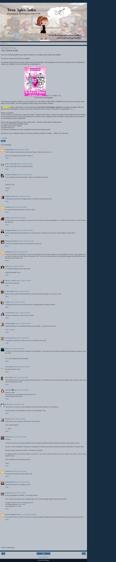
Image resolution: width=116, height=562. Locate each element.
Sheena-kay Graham (11, 241)
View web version (43, 557)
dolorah (7, 419)
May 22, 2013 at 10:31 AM (19, 207)
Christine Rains (10, 312)
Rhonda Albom (9, 482)
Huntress (8, 492)
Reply (7, 158)
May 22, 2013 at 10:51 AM (17, 218)
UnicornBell (18, 506)
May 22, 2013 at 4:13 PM (22, 312)
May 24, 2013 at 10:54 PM (18, 437)
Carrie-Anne (9, 338)
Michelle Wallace (10, 323)
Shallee (7, 302)
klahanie (8, 437)
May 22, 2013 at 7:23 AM (22, 149)
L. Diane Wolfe (9, 291)
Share (3, 141)
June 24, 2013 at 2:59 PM (28, 514)
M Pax (7, 404)
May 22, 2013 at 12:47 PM (19, 252)
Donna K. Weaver (10, 280)
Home (43, 553)
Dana (6, 266)
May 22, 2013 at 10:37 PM (20, 338)
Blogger (47, 560)
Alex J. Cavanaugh (11, 164)
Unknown (8, 207)
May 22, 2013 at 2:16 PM (16, 266)
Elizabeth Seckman (11, 230)
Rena (6, 348)
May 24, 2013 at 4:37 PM (17, 404)
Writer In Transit (9, 329)
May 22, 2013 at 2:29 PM (23, 280)
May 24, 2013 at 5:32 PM (18, 419)
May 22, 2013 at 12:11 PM (25, 241)
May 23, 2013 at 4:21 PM (21, 377)
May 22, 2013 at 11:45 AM (25, 230)
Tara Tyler (8, 390)
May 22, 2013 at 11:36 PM (16, 348)
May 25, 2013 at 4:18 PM (18, 492)
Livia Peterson (9, 366)
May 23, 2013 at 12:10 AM (22, 366)
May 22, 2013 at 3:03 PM (17, 302)
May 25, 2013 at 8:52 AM (22, 482)
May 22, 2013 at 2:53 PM (22, 291)
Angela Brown (9, 149)
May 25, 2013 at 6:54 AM (19, 471)
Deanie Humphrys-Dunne (13, 514)
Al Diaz (7, 218)
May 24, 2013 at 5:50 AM (21, 390)
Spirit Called (21, 504)
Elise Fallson (9, 377)
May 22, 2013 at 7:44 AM (24, 164)
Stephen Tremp (10, 196)
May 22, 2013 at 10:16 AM (22, 196)
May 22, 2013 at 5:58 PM (23, 323)
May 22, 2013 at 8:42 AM (25, 174)
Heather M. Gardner (11, 174)
